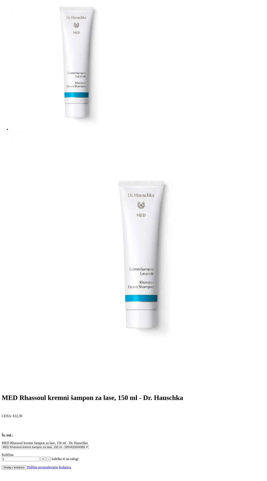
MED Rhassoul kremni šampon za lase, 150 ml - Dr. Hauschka (45, 443)
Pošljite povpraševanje (42, 467)
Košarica (65, 467)
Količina (7, 455)
